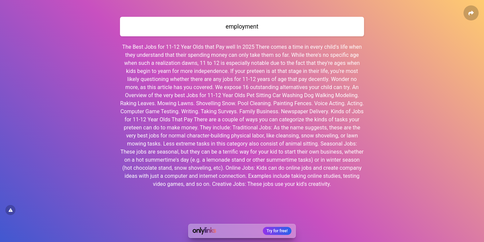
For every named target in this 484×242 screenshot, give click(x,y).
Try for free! (277, 231)
